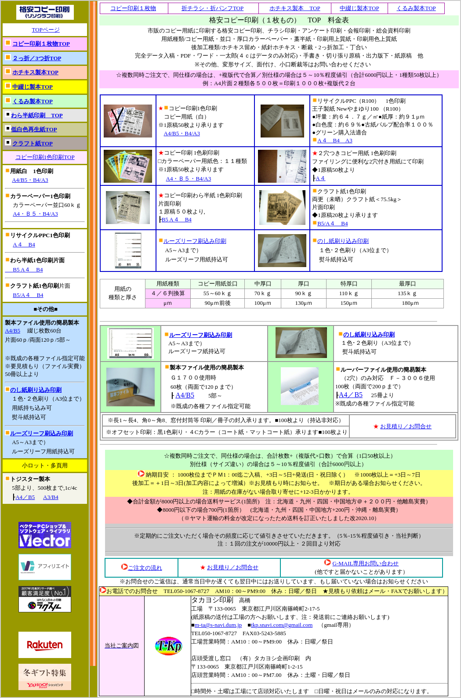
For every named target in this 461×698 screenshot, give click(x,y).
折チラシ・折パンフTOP (212, 8)
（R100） (392, 108)
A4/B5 (12, 330)
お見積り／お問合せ (406, 426)
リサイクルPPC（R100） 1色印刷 (359, 101)
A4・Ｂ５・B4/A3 (35, 213)
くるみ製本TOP (32, 101)
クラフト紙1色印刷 (34, 285)
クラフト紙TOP (32, 143)
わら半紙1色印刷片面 (37, 260)
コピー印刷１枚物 (133, 8)
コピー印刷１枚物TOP (41, 43)
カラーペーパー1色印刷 (40, 196)
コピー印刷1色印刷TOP (45, 157)
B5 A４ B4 (24, 269)
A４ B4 (24, 244)
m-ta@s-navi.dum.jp (218, 625)
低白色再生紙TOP (34, 129)
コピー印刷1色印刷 (188, 108)
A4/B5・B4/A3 (30, 180)
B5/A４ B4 (28, 295)
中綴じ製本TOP (32, 86)
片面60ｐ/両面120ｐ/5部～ (38, 339)
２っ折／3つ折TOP (36, 58)
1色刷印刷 (207, 152)
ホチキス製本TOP (35, 72)
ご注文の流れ (145, 567)
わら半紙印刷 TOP (37, 115)
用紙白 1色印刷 (31, 171)
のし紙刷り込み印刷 (36, 390)
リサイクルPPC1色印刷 (40, 235)
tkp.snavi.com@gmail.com (281, 625)
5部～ (215, 395)
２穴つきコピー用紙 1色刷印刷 (354, 153)
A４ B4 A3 (334, 140)
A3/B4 (50, 497)
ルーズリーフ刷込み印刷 (41, 433)
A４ (320, 178)
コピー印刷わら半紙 (200, 195)
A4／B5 (25, 497)
